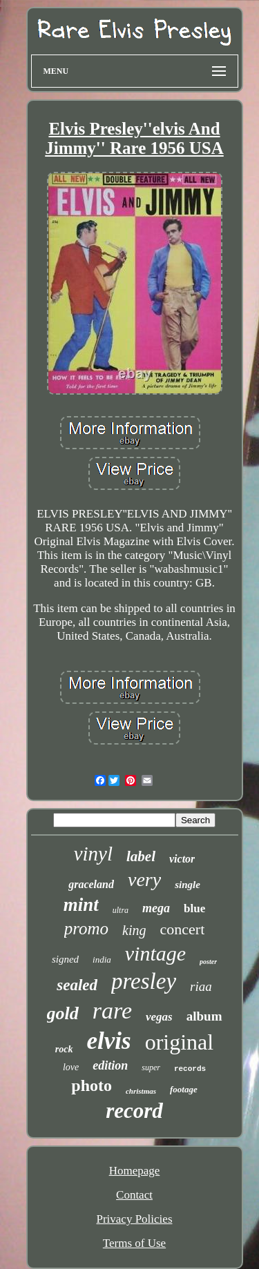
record (134, 1111)
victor (182, 859)
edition (110, 1065)
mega (156, 908)
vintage (155, 953)
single (187, 884)
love (71, 1067)
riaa (201, 986)
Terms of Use (134, 1243)
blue (194, 908)
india (102, 959)
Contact (134, 1194)
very (144, 879)
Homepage (134, 1170)
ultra (120, 910)
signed (65, 959)
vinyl (93, 854)
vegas (159, 1016)
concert (182, 929)
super (151, 1067)
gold (63, 1013)
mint (81, 904)
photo (91, 1085)
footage (184, 1089)
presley (143, 981)
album (204, 1016)
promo (86, 928)
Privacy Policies (134, 1219)
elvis (109, 1040)
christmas (141, 1091)
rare (112, 1010)
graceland (91, 884)
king (134, 930)
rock (64, 1049)
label (140, 856)
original (179, 1042)
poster (208, 961)
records (190, 1069)
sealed (77, 985)
